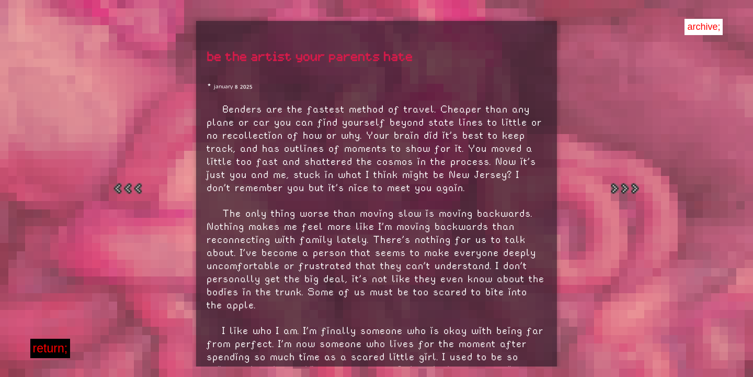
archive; (703, 26)
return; (50, 348)
